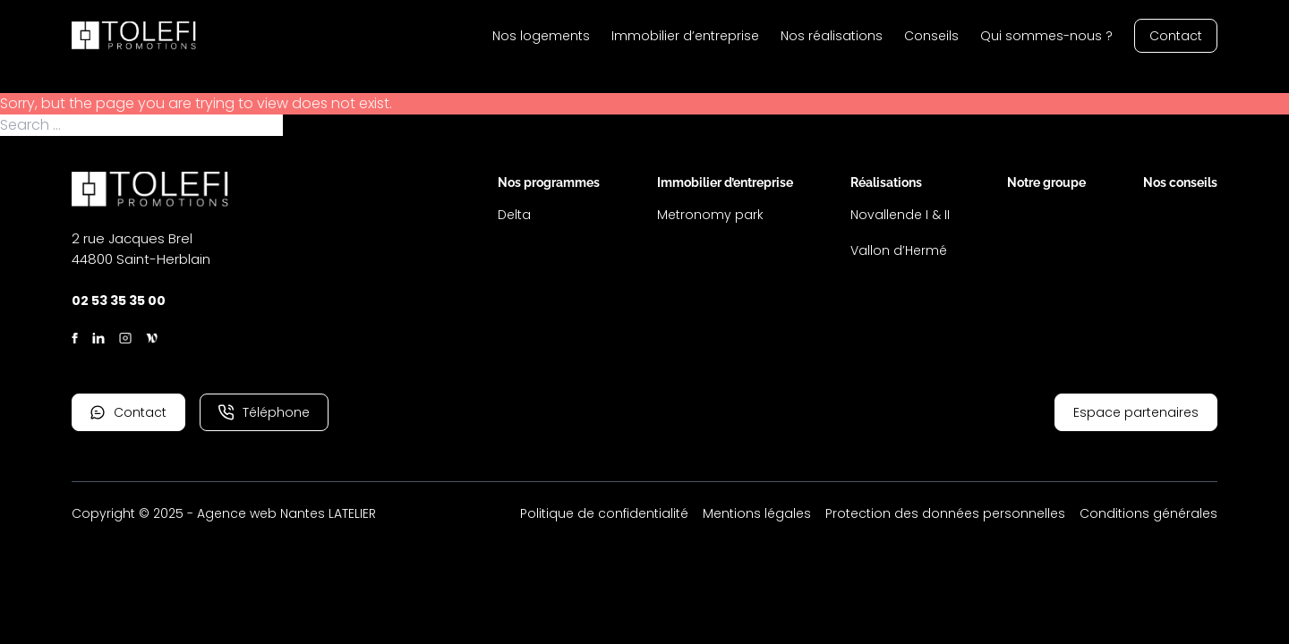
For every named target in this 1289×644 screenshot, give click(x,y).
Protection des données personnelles (945, 513)
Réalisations (886, 182)
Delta (514, 215)
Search (308, 125)
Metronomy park (710, 215)
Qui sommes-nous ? (1046, 36)
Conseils (931, 36)
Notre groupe (1046, 182)
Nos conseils (1180, 182)
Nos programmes (549, 182)
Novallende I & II (900, 215)
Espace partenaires (1136, 412)
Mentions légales (757, 513)
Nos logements (541, 36)
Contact (1175, 36)
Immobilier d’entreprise (685, 36)
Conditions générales (1148, 513)
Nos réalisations (832, 36)
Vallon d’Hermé (898, 250)
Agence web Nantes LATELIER (286, 513)
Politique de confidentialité (604, 513)
